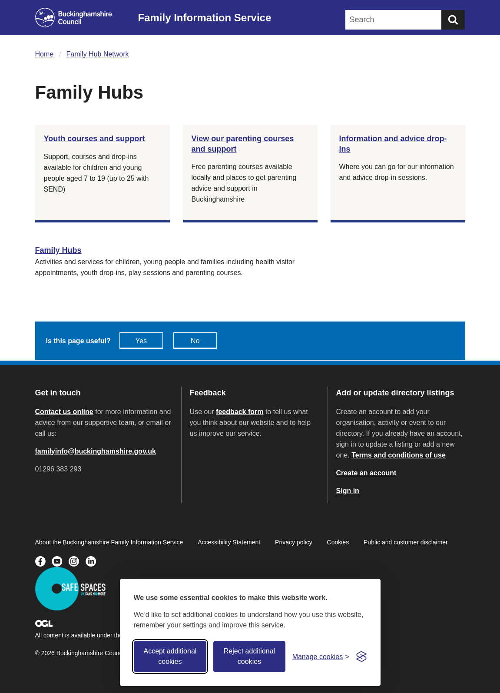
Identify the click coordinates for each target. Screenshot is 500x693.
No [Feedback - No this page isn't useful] (195, 341)
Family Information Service (205, 17)
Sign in (347, 490)
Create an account (366, 473)
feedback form (239, 411)
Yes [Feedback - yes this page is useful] (141, 341)
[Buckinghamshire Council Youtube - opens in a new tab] (60, 560)
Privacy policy (293, 542)
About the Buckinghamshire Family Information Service (109, 542)
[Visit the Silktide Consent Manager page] (361, 656)
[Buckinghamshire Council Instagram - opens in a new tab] (77, 560)
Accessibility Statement (229, 542)
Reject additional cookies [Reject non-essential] (249, 656)
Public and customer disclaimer (406, 542)
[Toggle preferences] (320, 656)
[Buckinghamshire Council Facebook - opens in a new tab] (43, 560)
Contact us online (64, 411)
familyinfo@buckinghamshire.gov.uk (95, 451)
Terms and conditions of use (398, 455)
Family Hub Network (97, 54)
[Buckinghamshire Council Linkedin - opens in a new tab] (93, 560)
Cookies (338, 542)
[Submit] (453, 20)
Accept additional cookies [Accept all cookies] (169, 656)
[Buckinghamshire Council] (73, 17)
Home (44, 54)
